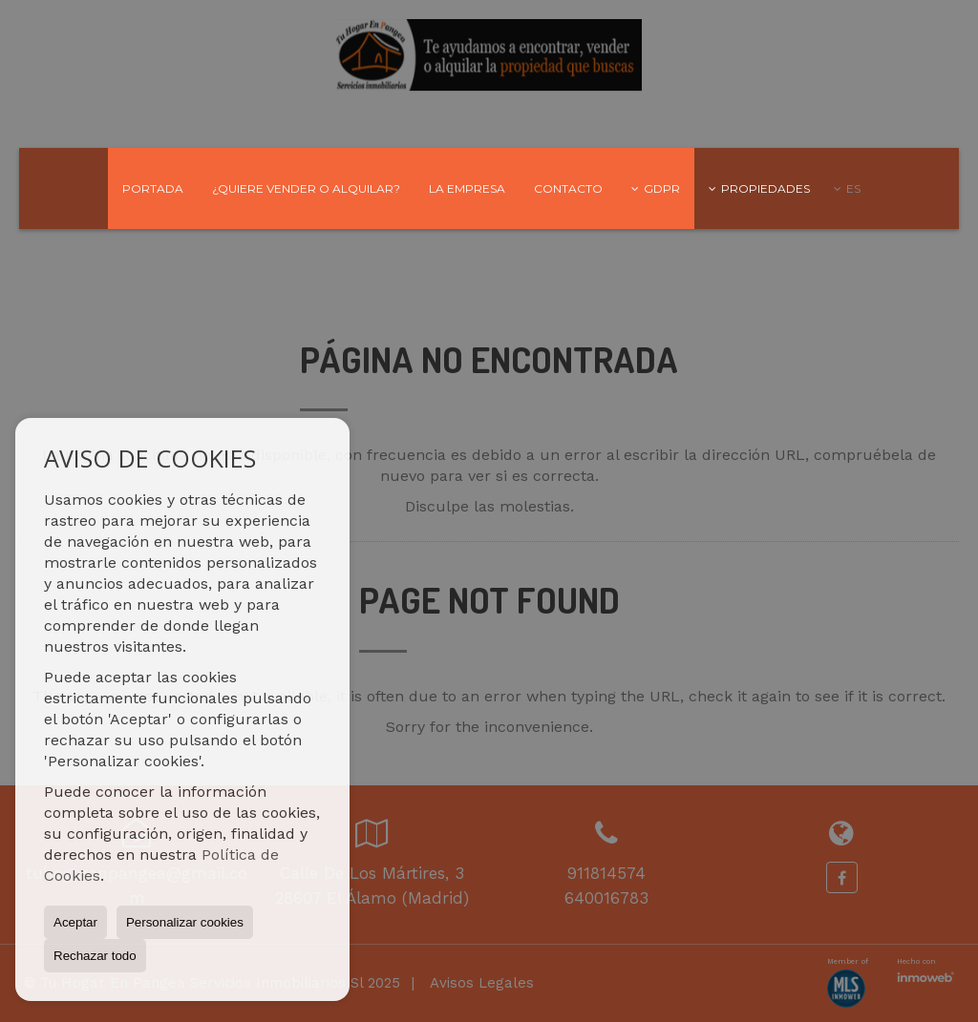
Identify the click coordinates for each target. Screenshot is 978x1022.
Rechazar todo (95, 956)
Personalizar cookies (185, 922)
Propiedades (759, 188)
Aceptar (75, 922)
